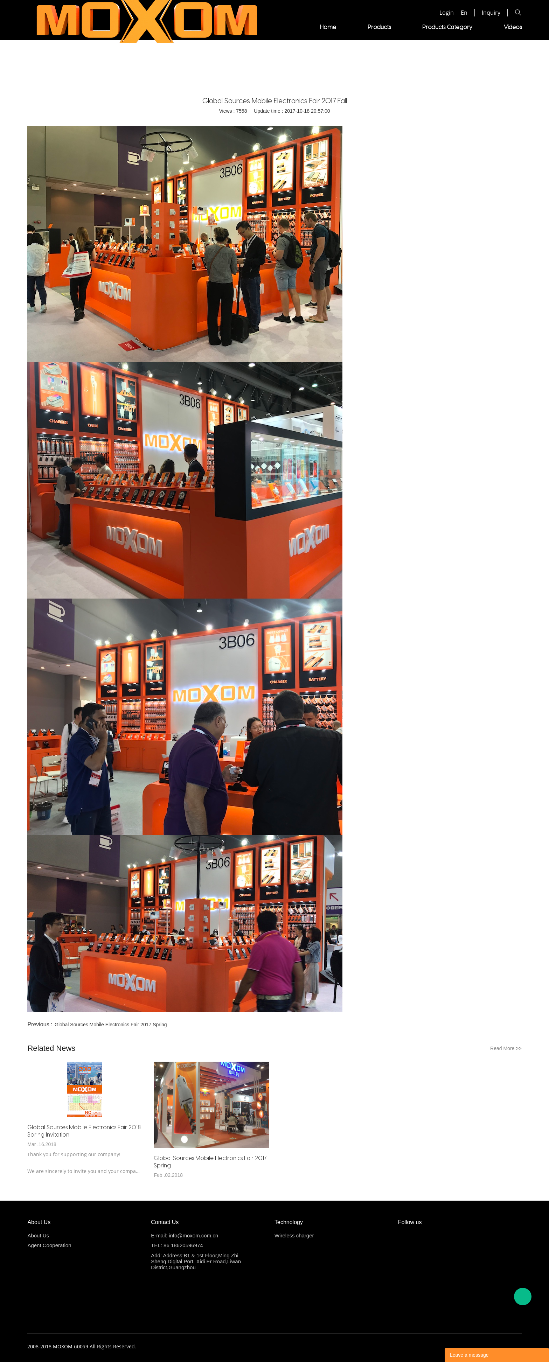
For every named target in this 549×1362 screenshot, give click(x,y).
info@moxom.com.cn (193, 1235)
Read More (506, 1048)
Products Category (264, 26)
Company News (284, 75)
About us (464, 26)
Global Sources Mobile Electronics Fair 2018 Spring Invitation (84, 1131)
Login (446, 12)
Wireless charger (294, 1235)
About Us (38, 1235)
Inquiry (491, 12)
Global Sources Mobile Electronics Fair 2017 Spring (111, 1024)
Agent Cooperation (395, 26)
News (514, 26)
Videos (329, 26)
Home (145, 26)
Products (195, 26)
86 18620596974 (183, 1245)
